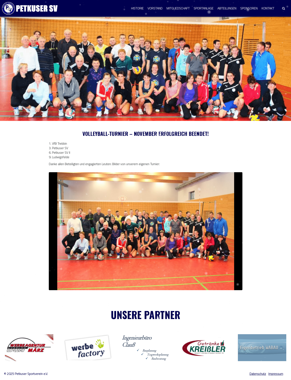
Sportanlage (203, 8)
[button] (283, 8)
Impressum (275, 374)
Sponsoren (249, 8)
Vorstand (155, 8)
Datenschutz (257, 374)
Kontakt (267, 8)
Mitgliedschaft (178, 8)
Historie (137, 8)
